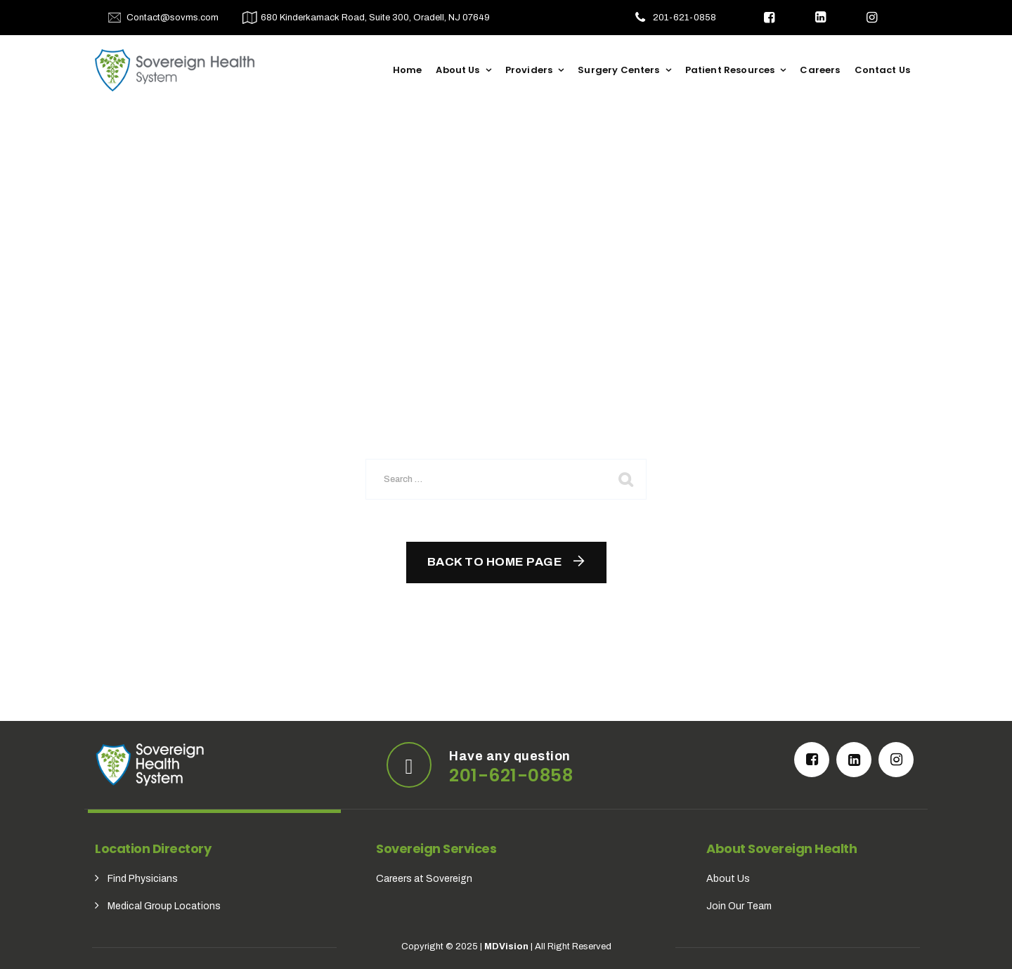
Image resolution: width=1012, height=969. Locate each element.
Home (407, 70)
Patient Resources (730, 70)
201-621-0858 (684, 17)
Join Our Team (739, 906)
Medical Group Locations (164, 906)
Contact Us (883, 70)
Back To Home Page (495, 561)
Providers (528, 70)
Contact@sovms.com (172, 17)
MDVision (506, 946)
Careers (820, 70)
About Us (457, 70)
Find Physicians (143, 878)
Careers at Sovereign (424, 878)
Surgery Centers (618, 70)
